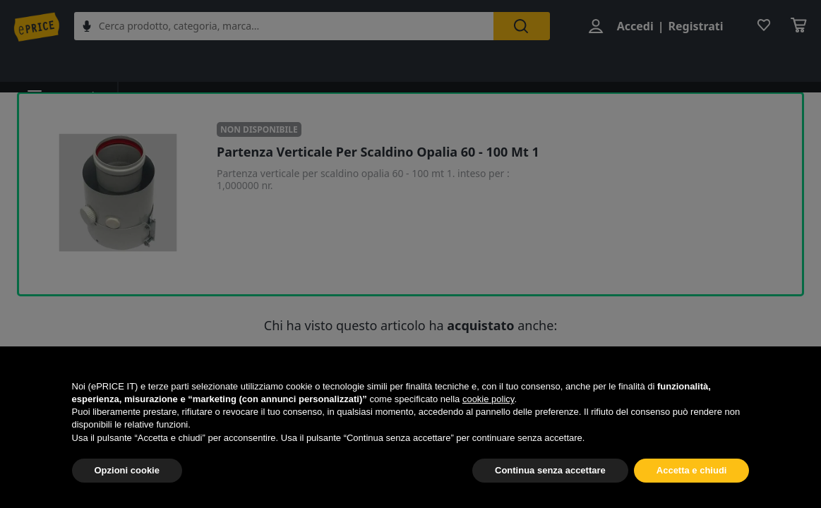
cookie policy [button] (488, 399)
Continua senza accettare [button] (550, 470)
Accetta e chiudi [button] (692, 470)
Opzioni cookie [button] (127, 470)
